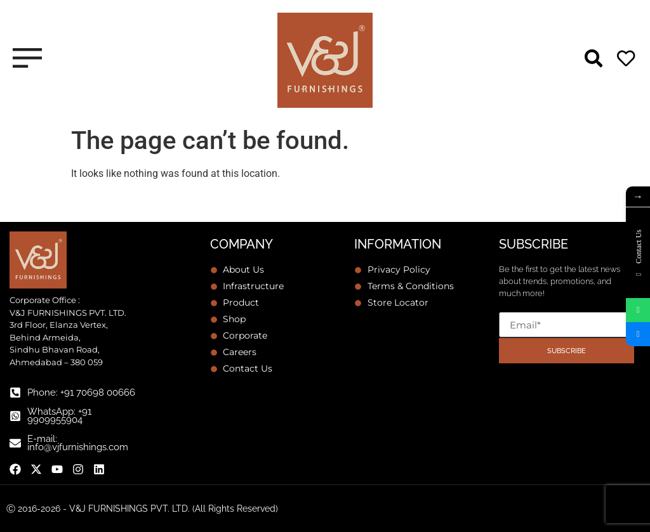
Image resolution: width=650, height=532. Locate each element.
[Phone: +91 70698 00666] (15, 392)
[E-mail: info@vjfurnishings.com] (15, 443)
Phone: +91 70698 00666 (81, 392)
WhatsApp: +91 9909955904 (59, 415)
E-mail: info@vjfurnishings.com (77, 443)
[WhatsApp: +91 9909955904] (15, 416)
